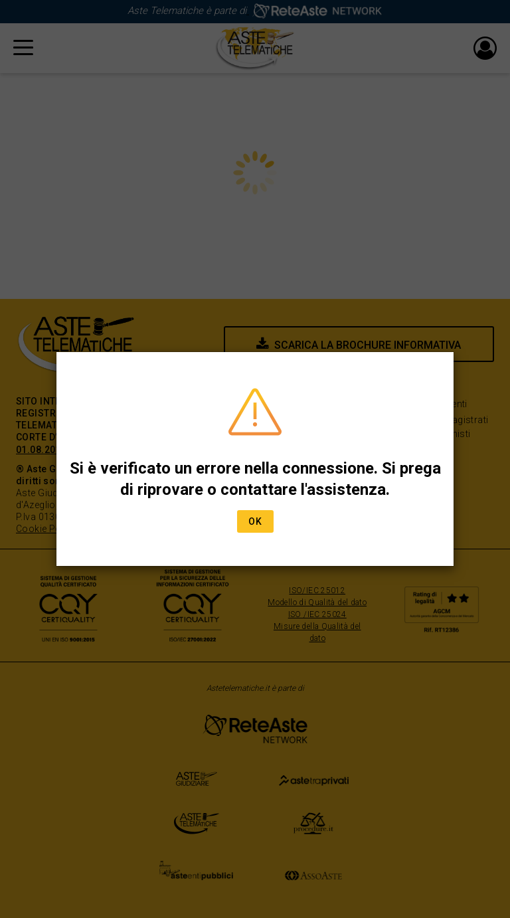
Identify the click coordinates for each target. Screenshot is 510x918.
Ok (255, 521)
